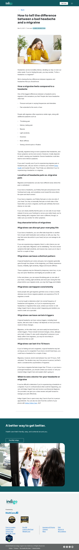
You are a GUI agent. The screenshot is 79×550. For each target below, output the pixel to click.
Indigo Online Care (31, 403)
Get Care (63, 3)
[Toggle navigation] (71, 3)
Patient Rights (36, 548)
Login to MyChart (27, 529)
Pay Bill (24, 527)
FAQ (59, 527)
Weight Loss (26, 531)
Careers (45, 529)
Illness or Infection (39, 28)
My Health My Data (25, 548)
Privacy (16, 548)
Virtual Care (9, 531)
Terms (10, 548)
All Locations (62, 531)
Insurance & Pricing (49, 527)
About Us (61, 529)
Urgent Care (10, 529)
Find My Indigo (14, 440)
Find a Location (10, 527)
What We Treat (10, 533)
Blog (44, 531)
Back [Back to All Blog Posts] (22, 10)
